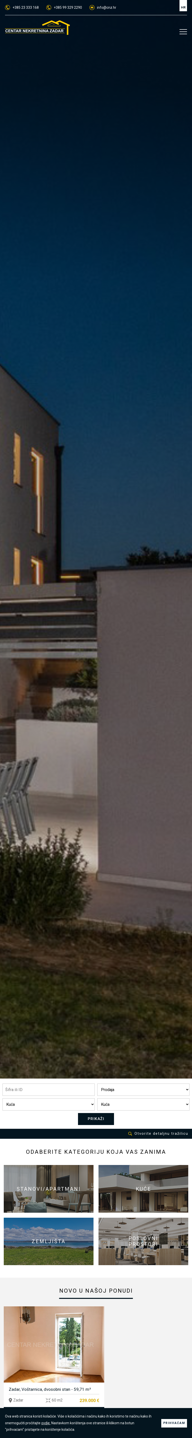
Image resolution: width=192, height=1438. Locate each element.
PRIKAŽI (96, 1119)
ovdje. (49, 1423)
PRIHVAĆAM (174, 1423)
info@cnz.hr (103, 7)
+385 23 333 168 (22, 7)
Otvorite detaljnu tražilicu (158, 1134)
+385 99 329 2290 (64, 7)
